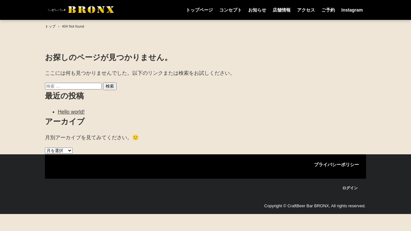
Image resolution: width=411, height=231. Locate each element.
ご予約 (328, 10)
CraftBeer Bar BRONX (81, 10)
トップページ (199, 10)
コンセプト (230, 10)
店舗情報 (282, 10)
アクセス (306, 10)
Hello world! (71, 112)
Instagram (352, 10)
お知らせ (257, 10)
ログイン (350, 188)
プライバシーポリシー (336, 164)
